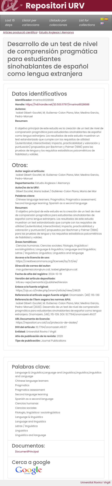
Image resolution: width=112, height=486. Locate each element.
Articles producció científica (20, 32)
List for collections (87, 22)
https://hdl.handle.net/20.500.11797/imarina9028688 (57, 104)
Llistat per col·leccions (30, 22)
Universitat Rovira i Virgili (95, 482)
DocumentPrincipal (27, 451)
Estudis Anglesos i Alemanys (56, 32)
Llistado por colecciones (58, 22)
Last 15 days (10, 22)
